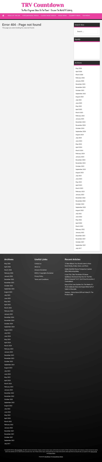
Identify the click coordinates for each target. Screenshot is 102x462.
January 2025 (80, 119)
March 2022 (79, 226)
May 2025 (79, 106)
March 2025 (79, 112)
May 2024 (79, 144)
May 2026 (79, 68)
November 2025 (81, 87)
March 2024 (79, 150)
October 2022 (80, 204)
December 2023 (80, 160)
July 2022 (79, 213)
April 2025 (79, 109)
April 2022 (79, 223)
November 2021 (81, 239)
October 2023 (80, 166)
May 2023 (79, 182)
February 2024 (80, 153)
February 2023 (80, 191)
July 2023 (79, 175)
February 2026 (80, 78)
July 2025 (79, 100)
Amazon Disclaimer (41, 270)
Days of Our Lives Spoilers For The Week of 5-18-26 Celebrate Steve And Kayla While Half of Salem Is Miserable (79, 287)
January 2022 (80, 232)
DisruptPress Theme (58, 456)
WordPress (47, 456)
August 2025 (80, 97)
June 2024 (79, 141)
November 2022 (81, 201)
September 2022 (81, 207)
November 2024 (81, 125)
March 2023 (79, 188)
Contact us (38, 263)
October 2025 (80, 90)
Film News (86, 15)
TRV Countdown (46, 4)
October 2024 (80, 128)
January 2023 (80, 194)
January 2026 (80, 81)
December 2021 (80, 235)
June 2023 (79, 179)
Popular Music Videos (30, 15)
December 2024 (80, 122)
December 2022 (80, 198)
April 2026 (79, 71)
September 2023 (81, 169)
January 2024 (80, 157)
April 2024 (79, 147)
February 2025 (80, 116)
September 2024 (81, 131)
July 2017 (79, 248)
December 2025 (80, 84)
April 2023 (79, 185)
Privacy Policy (39, 276)
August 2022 (80, 210)
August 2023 (80, 172)
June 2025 (79, 103)
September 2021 (81, 245)
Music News (62, 15)
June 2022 (79, 217)
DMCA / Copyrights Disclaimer (44, 273)
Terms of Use (94, 451)
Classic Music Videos (48, 15)
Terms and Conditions (42, 279)
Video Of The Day (14, 15)
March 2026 (79, 74)
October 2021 (80, 242)
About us (37, 267)
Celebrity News (74, 15)
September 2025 (81, 93)
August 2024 (80, 134)
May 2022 (79, 220)
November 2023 (81, 163)
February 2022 (80, 229)
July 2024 (79, 138)
